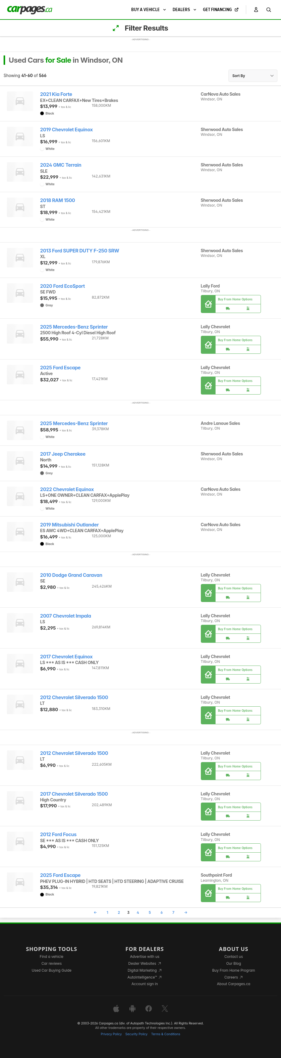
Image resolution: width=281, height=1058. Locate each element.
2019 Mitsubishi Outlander (69, 525)
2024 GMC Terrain (60, 165)
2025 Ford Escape (60, 368)
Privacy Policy (111, 1034)
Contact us (233, 956)
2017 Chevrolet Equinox (66, 657)
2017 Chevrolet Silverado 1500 (74, 794)
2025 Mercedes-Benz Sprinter (74, 327)
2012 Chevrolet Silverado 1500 (74, 697)
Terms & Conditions (165, 1034)
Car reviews (51, 963)
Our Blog (233, 963)
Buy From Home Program (233, 970)
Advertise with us (144, 956)
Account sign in (144, 984)
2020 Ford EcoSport (62, 286)
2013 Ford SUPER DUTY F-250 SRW (79, 251)
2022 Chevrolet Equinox (67, 489)
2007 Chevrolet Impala (65, 616)
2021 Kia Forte (56, 94)
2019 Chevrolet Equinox (66, 130)
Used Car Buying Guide (51, 970)
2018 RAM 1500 (57, 200)
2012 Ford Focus (58, 834)
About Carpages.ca (233, 984)
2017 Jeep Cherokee (63, 454)
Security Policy (136, 1034)
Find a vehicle (51, 956)
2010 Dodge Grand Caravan (71, 575)
